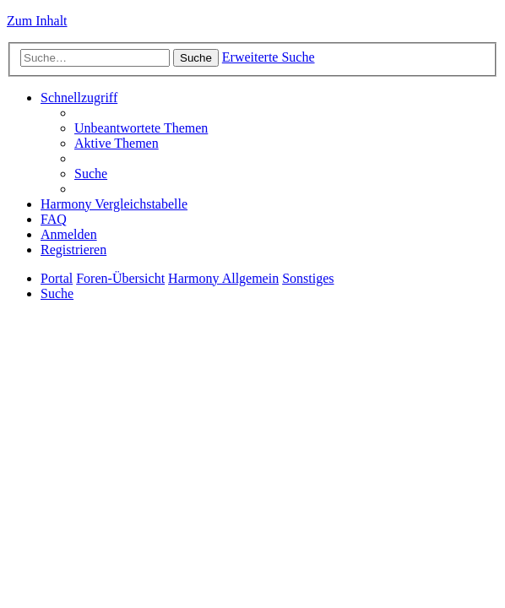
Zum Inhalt (37, 21)
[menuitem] (141, 128)
